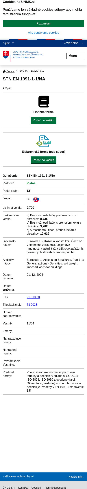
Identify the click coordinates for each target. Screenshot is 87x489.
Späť (8, 88)
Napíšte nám (76, 476)
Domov (8, 71)
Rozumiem (43, 23)
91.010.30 (33, 297)
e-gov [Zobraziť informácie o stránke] (8, 43)
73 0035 (32, 304)
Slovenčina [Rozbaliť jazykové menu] (72, 43)
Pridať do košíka (43, 120)
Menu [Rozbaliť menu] (75, 56)
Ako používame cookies (43, 32)
